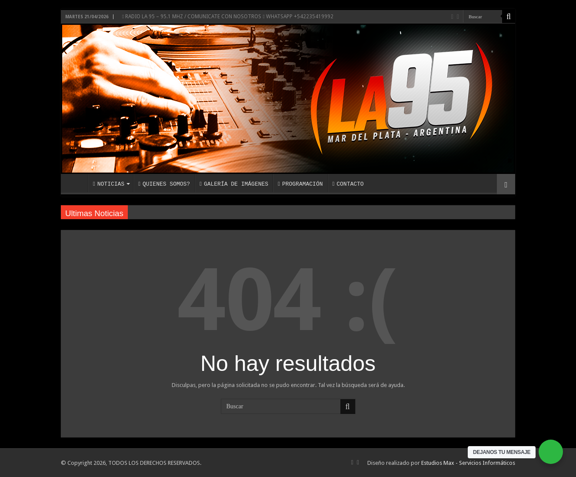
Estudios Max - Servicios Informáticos (468, 463)
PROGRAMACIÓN (300, 184)
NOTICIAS (108, 184)
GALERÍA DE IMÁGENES (234, 184)
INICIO (76, 183)
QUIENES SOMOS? (164, 184)
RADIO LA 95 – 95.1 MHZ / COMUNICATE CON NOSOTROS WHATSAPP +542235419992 (227, 16)
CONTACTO (347, 184)
